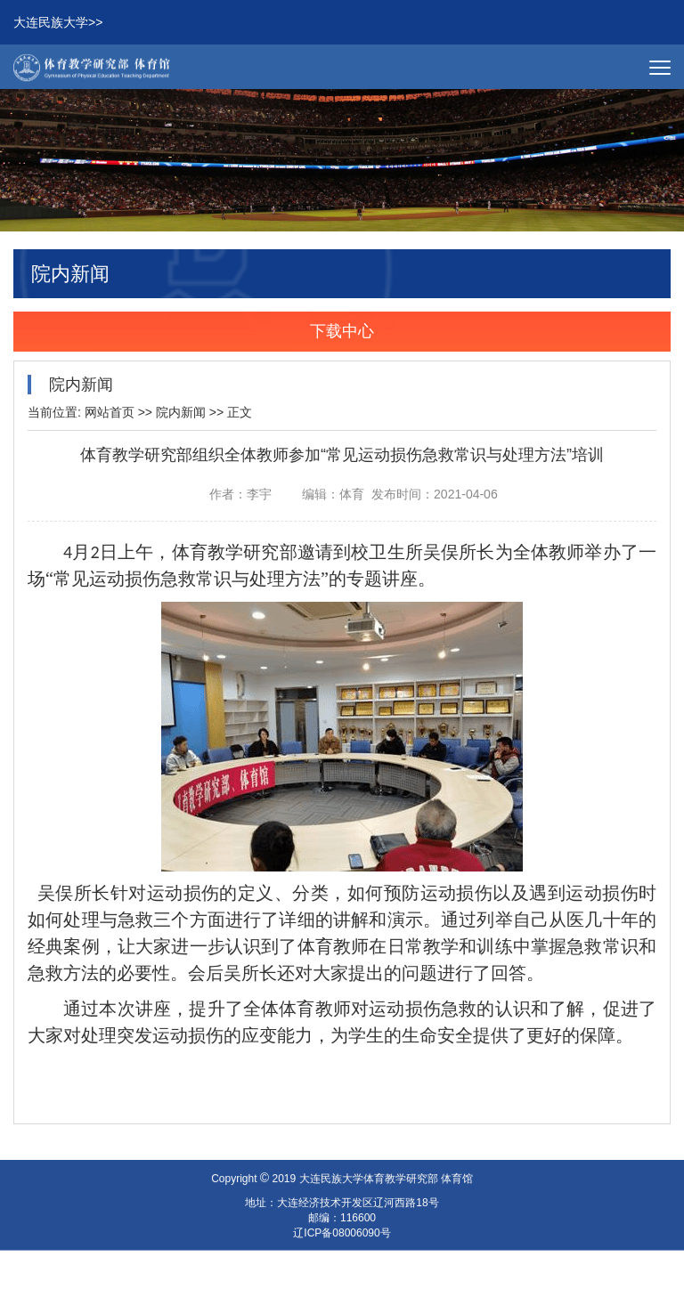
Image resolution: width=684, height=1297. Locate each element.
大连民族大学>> (57, 24)
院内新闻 (181, 414)
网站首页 (109, 414)
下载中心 (342, 334)
